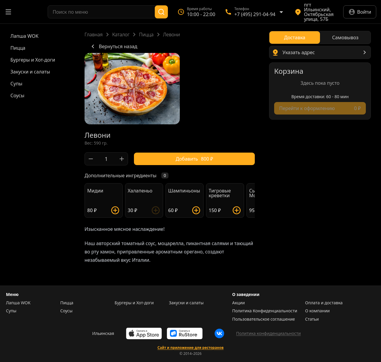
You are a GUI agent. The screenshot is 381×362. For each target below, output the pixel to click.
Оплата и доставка (324, 302)
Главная (94, 34)
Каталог (120, 34)
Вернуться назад (113, 46)
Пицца (146, 34)
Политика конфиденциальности (268, 333)
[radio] (294, 37)
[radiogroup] (320, 37)
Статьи (312, 319)
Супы (11, 311)
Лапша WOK (18, 302)
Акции (238, 302)
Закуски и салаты (186, 302)
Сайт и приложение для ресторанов (190, 347)
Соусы (66, 311)
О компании (317, 311)
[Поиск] (161, 11)
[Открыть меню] (8, 11)
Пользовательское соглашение (263, 319)
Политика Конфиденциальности (264, 311)
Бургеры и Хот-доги (134, 302)
